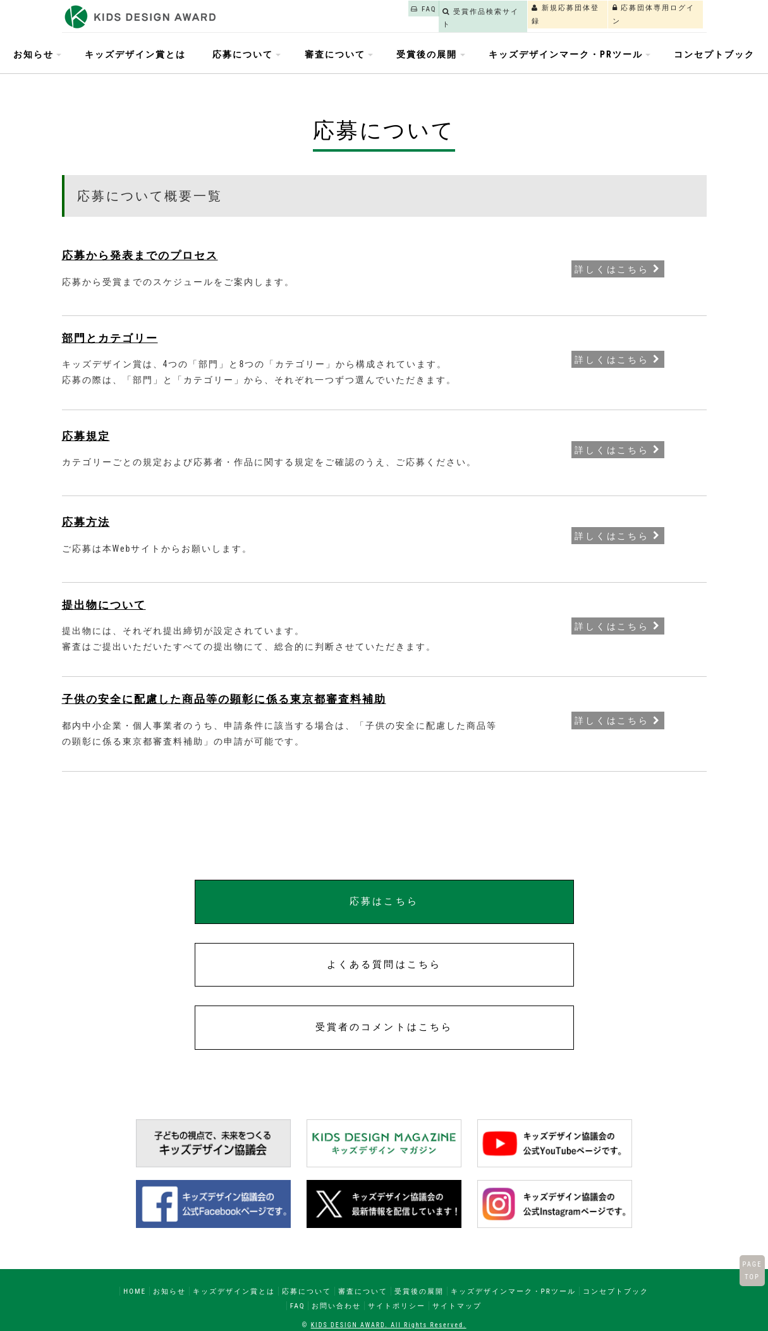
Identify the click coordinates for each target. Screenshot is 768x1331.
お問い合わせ (336, 1305)
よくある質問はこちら (384, 964)
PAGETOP (752, 1270)
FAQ (319, 14)
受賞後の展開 (419, 1291)
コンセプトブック (714, 54)
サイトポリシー (396, 1305)
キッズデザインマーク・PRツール (513, 1291)
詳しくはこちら (618, 269)
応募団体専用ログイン (639, 14)
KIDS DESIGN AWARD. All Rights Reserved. (388, 1325)
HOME (134, 1291)
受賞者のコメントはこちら (384, 1027)
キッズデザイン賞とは (135, 54)
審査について (362, 1291)
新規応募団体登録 (520, 14)
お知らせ (169, 1291)
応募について (306, 1291)
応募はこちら (384, 901)
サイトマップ (457, 1305)
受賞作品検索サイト (407, 14)
